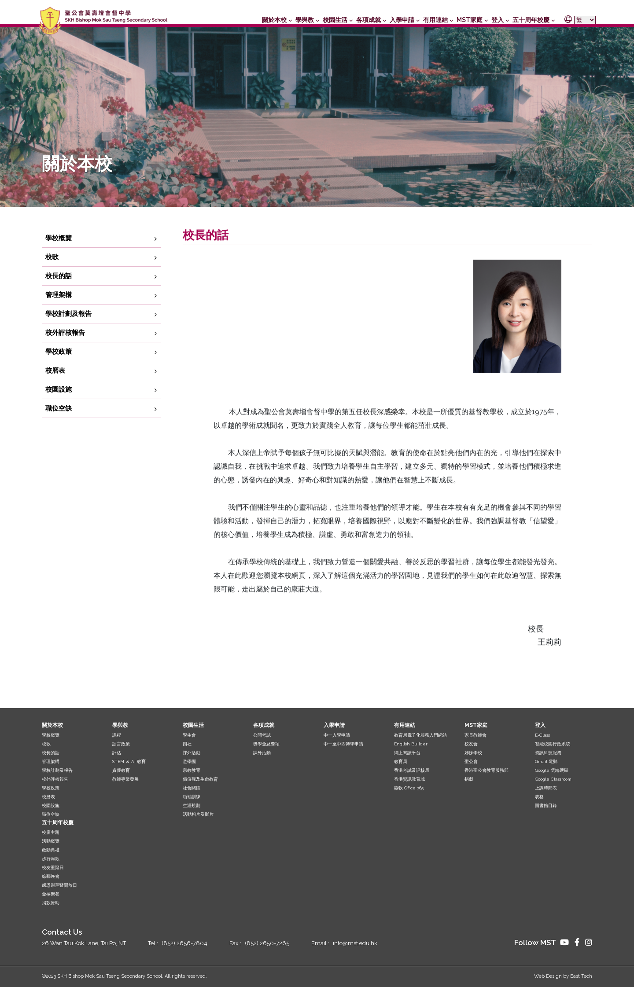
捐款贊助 (50, 902)
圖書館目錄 (546, 805)
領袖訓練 (191, 796)
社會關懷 (191, 787)
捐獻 (468, 779)
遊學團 (189, 761)
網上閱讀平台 (407, 752)
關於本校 (274, 19)
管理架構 (58, 312)
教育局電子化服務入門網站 (420, 735)
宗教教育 (191, 770)
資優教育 (121, 770)
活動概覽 (50, 841)
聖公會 (471, 761)
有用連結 (435, 19)
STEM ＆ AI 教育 (129, 761)
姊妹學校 (473, 752)
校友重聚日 (53, 867)
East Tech (581, 976)
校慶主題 (50, 832)
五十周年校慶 (530, 19)
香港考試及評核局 (411, 770)
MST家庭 (470, 19)
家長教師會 (475, 735)
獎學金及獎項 (266, 743)
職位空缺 (58, 426)
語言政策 (121, 743)
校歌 (52, 275)
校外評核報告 (65, 350)
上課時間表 (546, 787)
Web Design (548, 976)
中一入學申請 (337, 735)
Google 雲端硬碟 (551, 770)
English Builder (411, 743)
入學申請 (402, 19)
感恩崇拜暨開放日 (59, 885)
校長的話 (58, 293)
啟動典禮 (50, 850)
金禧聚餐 (50, 894)
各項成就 (368, 19)
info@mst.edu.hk (355, 943)
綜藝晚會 (50, 876)
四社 (187, 743)
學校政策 (58, 369)
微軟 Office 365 (409, 787)
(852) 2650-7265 (267, 943)
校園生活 (335, 19)
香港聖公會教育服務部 (486, 770)
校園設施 (58, 407)
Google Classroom (553, 779)
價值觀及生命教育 (200, 779)
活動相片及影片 (198, 814)
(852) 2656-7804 (184, 943)
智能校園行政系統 (552, 743)
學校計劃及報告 (68, 331)
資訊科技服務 (548, 752)
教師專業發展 (125, 779)
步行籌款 (50, 858)
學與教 (304, 19)
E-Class (542, 735)
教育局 (400, 761)
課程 (116, 735)
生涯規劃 (191, 805)
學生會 (189, 735)
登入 (497, 19)
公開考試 (262, 735)
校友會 (471, 743)
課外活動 (191, 752)
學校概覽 (58, 256)
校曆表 (55, 388)
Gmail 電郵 (546, 761)
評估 (116, 752)
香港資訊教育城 (409, 779)
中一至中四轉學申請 (343, 743)
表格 (539, 796)
